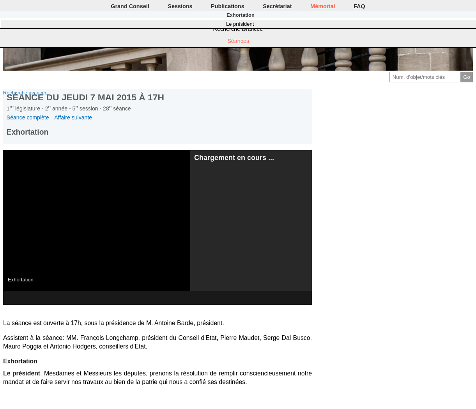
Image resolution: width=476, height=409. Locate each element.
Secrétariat (277, 6)
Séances (238, 41)
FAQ (359, 6)
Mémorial (322, 6)
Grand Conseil (130, 6)
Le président (240, 24)
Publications (227, 6)
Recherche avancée (238, 29)
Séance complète (28, 117)
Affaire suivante (73, 117)
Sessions (180, 6)
